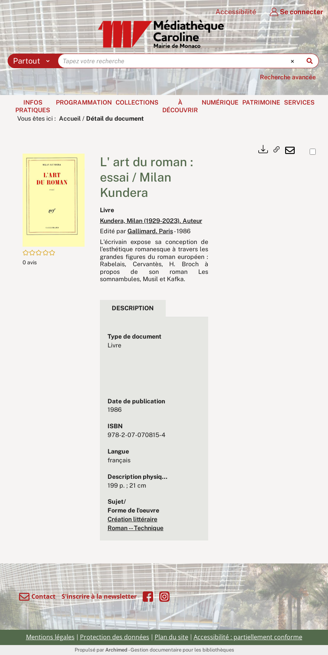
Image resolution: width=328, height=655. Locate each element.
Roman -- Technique (135, 528)
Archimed (116, 650)
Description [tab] (133, 308)
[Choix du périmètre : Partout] (33, 61)
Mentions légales (50, 637)
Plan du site (171, 637)
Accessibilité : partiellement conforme (248, 637)
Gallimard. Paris (150, 231)
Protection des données (114, 637)
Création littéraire (132, 519)
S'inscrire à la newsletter (99, 596)
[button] (54, 199)
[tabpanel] (154, 432)
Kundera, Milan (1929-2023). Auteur (151, 220)
